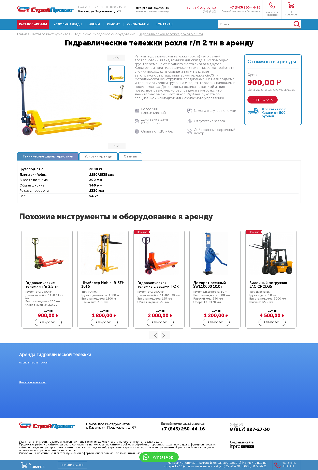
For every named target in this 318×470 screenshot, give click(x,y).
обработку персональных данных (156, 444)
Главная (23, 34)
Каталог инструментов (51, 34)
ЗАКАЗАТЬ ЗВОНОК (272, 13)
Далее (116, 145)
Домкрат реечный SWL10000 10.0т (209, 285)
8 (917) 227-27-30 (250, 429)
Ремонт (113, 24)
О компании (138, 24)
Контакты (164, 24)
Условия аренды (68, 24)
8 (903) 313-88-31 (254, 466)
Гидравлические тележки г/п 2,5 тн (42, 285)
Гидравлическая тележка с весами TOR (158, 285)
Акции (94, 24)
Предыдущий (116, 57)
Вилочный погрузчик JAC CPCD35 (268, 285)
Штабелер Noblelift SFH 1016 (103, 285)
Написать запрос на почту (152, 11)
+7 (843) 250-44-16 (245, 7)
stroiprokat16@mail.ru (152, 8)
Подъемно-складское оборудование (104, 34)
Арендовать (48, 322)
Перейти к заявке (72, 465)
